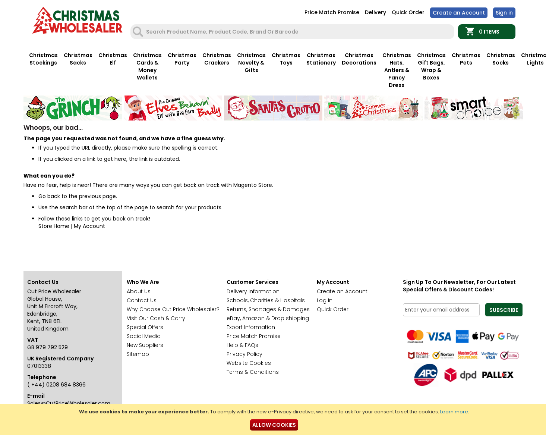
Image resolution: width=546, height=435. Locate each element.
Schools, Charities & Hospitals (266, 300)
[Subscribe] (504, 309)
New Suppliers (145, 345)
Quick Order (408, 12)
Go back (49, 196)
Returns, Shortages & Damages (268, 309)
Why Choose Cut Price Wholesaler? (173, 309)
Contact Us (142, 300)
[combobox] (293, 31)
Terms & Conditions (253, 372)
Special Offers (145, 327)
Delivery (375, 12)
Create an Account (459, 12)
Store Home (53, 226)
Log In (324, 300)
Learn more (454, 411)
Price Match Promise (331, 12)
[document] (274, 420)
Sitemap (138, 354)
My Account (89, 226)
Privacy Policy (244, 354)
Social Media (144, 336)
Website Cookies (249, 363)
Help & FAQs (242, 345)
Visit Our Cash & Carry (156, 318)
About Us (139, 291)
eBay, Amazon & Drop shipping (268, 318)
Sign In (504, 12)
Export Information (251, 327)
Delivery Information (253, 291)
